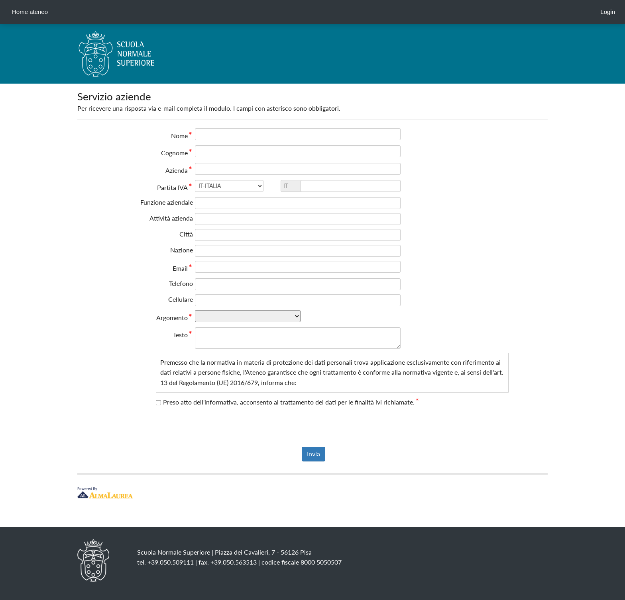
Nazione (181, 250)
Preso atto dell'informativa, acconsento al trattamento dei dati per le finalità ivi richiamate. (291, 402)
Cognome (177, 152)
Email (183, 268)
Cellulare (180, 299)
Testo (183, 334)
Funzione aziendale (166, 202)
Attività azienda (171, 218)
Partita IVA (175, 187)
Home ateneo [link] (30, 11)
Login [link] (607, 11)
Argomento (174, 317)
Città (186, 234)
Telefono (181, 283)
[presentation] (312, 427)
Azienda (179, 170)
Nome (182, 135)
